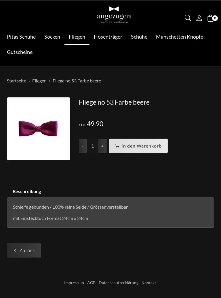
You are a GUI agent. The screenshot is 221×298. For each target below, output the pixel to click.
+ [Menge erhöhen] (102, 145)
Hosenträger (108, 36)
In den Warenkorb (138, 145)
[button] (188, 18)
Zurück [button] (24, 250)
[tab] (24, 191)
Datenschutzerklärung (118, 282)
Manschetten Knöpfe (179, 36)
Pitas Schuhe (21, 36)
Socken (52, 36)
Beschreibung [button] (27, 191)
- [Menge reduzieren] (83, 145)
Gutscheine (20, 52)
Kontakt (149, 282)
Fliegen (77, 36)
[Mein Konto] (199, 18)
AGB (91, 282)
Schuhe (139, 36)
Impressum (74, 282)
